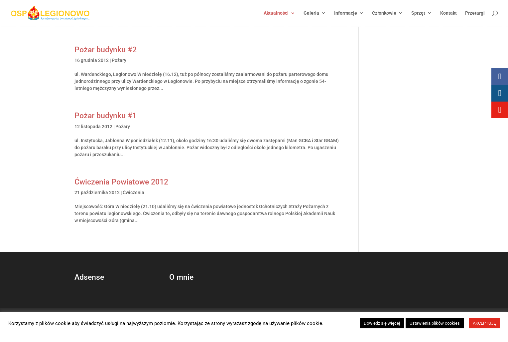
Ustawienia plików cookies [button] (435, 323)
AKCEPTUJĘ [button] (484, 323)
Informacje (345, 13)
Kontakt (448, 13)
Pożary (119, 60)
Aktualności (276, 13)
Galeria (311, 13)
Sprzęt (418, 13)
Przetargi (475, 13)
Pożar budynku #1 (105, 115)
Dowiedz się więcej (382, 323)
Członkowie (384, 13)
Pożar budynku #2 (105, 49)
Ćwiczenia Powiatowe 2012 (121, 181)
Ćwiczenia (133, 192)
